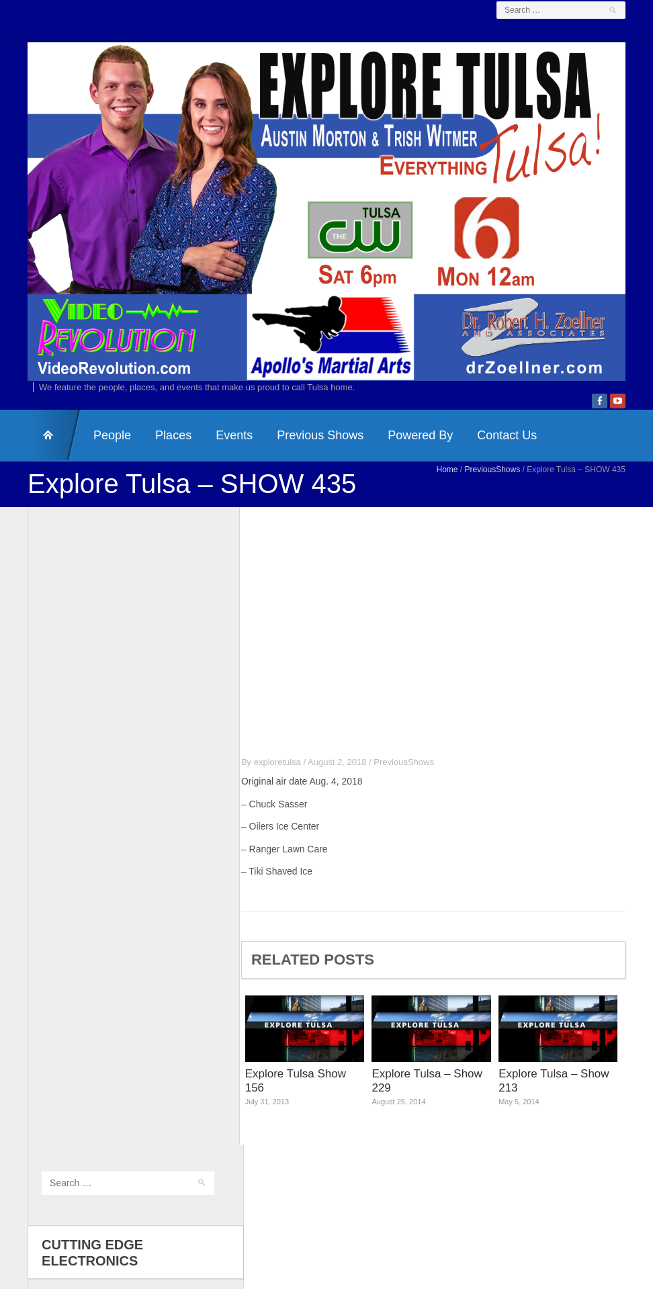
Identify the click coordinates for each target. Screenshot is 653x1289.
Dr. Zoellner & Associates (428, 1208)
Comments (61, 1114)
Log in (42, 1079)
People (101, 448)
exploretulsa (288, 775)
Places (162, 448)
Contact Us (495, 448)
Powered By (408, 448)
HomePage (43, 448)
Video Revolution (302, 1208)
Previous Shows (308, 448)
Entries (54, 1097)
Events (222, 448)
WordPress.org (59, 1131)
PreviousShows (504, 483)
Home (459, 483)
